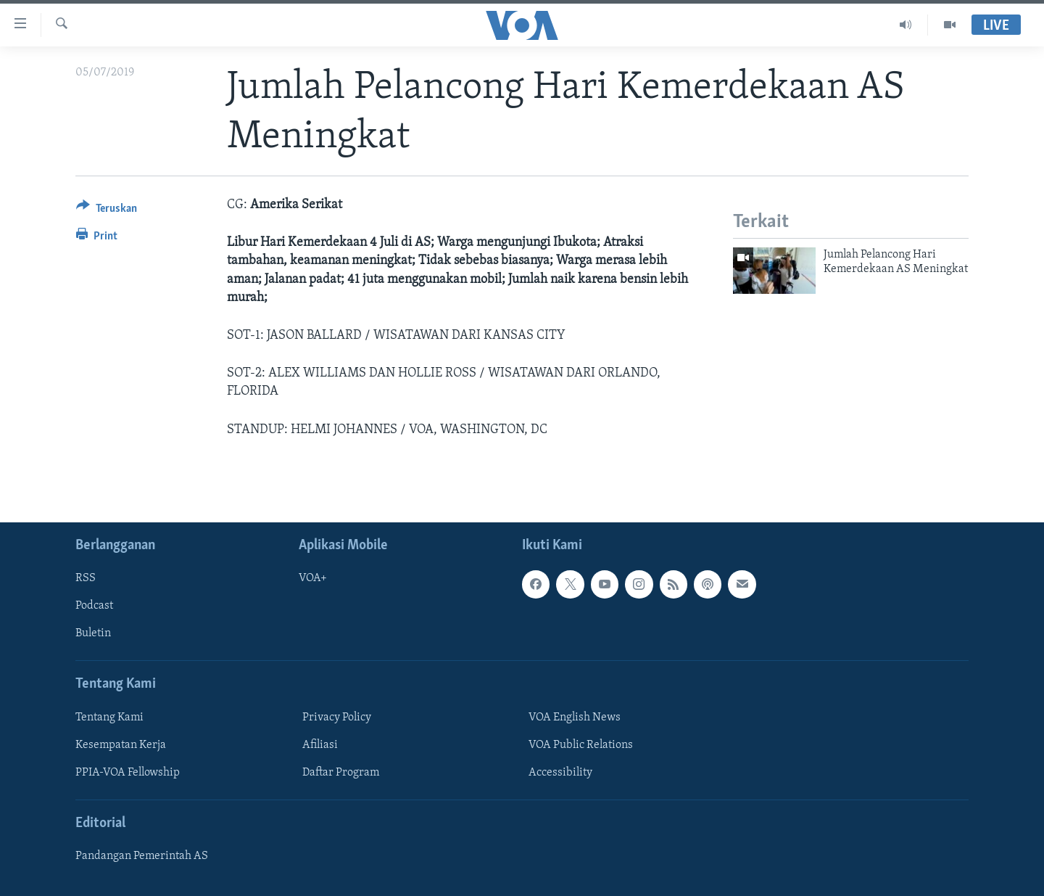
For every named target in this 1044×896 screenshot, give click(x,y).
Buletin (93, 633)
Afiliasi (320, 745)
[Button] (106, 211)
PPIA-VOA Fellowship (127, 772)
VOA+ (313, 578)
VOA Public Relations (581, 745)
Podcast (94, 606)
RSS (85, 578)
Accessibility (560, 772)
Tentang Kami (109, 717)
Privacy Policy (336, 717)
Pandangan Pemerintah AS (141, 856)
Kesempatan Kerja (120, 745)
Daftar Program (340, 772)
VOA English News (575, 717)
